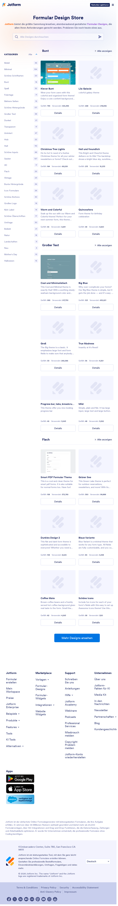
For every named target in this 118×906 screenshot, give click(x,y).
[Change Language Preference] (97, 861)
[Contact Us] (73, 681)
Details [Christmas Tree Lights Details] (58, 173)
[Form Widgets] (43, 696)
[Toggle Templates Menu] (42, 679)
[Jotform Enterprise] (14, 705)
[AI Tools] (10, 740)
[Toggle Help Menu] (69, 695)
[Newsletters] (101, 710)
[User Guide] (72, 689)
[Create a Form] (14, 681)
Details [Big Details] (58, 367)
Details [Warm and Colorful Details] (58, 233)
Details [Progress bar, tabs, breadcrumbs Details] (58, 428)
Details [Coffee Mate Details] (58, 622)
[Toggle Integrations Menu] (45, 705)
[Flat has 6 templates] (46, 439)
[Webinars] (71, 711)
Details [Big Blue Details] (96, 307)
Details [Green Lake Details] (96, 501)
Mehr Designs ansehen (77, 638)
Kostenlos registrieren (100, 5)
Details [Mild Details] (96, 428)
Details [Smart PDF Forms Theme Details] (58, 501)
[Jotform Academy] (73, 703)
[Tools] (9, 733)
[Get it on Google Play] (20, 778)
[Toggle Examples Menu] (13, 713)
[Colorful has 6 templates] (45, 51)
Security (64, 887)
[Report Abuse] (73, 734)
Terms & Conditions (27, 887)
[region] (21, 158)
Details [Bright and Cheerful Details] (96, 173)
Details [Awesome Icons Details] (96, 622)
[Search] (101, 36)
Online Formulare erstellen (45, 858)
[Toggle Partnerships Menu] (105, 716)
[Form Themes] (43, 687)
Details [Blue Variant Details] (96, 561)
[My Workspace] (14, 690)
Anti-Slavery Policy (50, 891)
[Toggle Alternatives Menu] (15, 746)
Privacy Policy (48, 887)
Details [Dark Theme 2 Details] (58, 561)
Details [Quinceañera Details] (96, 233)
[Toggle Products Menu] (13, 720)
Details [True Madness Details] (96, 367)
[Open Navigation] (112, 4)
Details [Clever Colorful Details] (58, 112)
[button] (21, 54)
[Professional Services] (73, 724)
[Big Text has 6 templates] (50, 245)
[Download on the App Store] (20, 788)
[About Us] (99, 679)
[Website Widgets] (43, 713)
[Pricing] (10, 698)
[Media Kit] (100, 695)
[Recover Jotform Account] (75, 756)
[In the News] (102, 702)
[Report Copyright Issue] (73, 745)
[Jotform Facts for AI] (102, 687)
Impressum (70, 891)
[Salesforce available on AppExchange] (20, 799)
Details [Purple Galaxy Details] (96, 112)
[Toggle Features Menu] (13, 727)
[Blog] (97, 723)
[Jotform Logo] (11, 5)
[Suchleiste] (58, 36)
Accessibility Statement (85, 887)
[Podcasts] (70, 717)
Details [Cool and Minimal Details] (58, 307)
